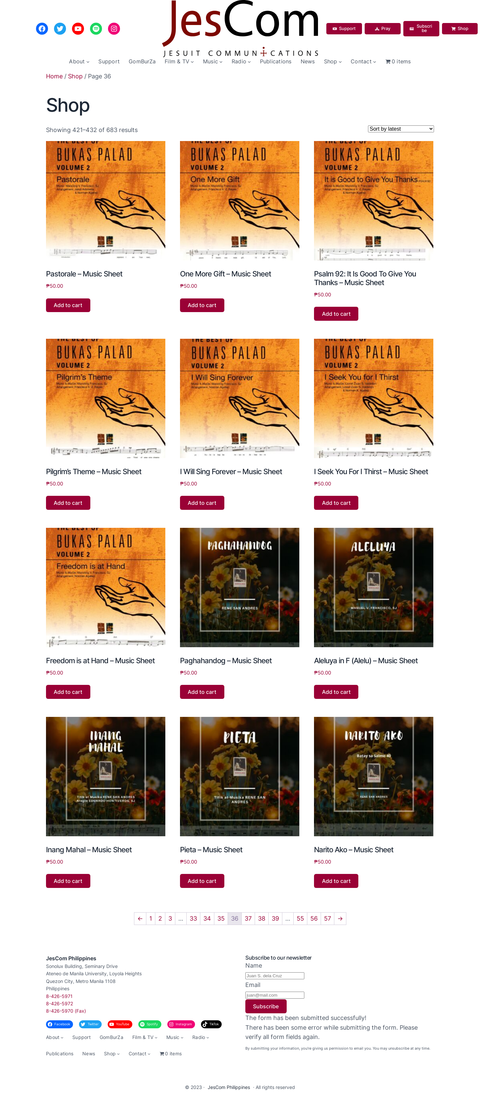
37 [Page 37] (248, 918)
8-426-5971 (59, 996)
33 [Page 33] (193, 918)
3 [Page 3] (170, 918)
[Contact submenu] (374, 61)
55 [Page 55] (300, 918)
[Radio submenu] (249, 61)
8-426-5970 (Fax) (66, 1011)
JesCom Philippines (71, 958)
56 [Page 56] (314, 918)
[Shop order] (401, 128)
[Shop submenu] (340, 61)
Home (54, 76)
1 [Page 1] (150, 918)
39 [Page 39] (275, 918)
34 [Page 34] (207, 918)
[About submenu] (88, 61)
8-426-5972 (59, 1003)
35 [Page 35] (221, 918)
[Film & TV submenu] (192, 61)
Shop (75, 76)
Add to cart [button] (68, 305)
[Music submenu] (221, 61)
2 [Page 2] (160, 918)
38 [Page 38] (261, 918)
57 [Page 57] (327, 918)
